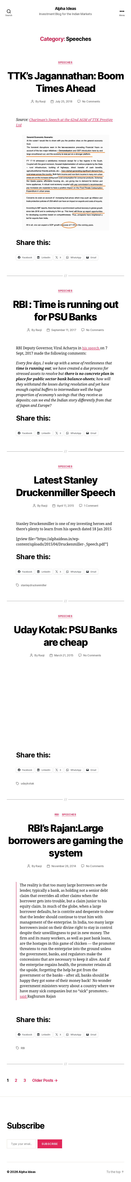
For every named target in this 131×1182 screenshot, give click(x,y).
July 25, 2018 (63, 101)
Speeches (65, 62)
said (24, 997)
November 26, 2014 (63, 866)
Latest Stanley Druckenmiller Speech (65, 486)
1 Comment (91, 506)
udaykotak (27, 784)
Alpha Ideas (65, 9)
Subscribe (50, 1144)
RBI (56, 815)
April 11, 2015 (65, 506)
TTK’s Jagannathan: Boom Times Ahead (65, 82)
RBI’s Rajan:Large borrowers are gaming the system (65, 841)
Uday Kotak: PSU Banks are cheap (65, 636)
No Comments (91, 101)
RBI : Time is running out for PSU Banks (65, 310)
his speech (91, 348)
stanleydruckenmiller (34, 585)
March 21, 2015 (63, 656)
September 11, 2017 (63, 330)
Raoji (42, 101)
